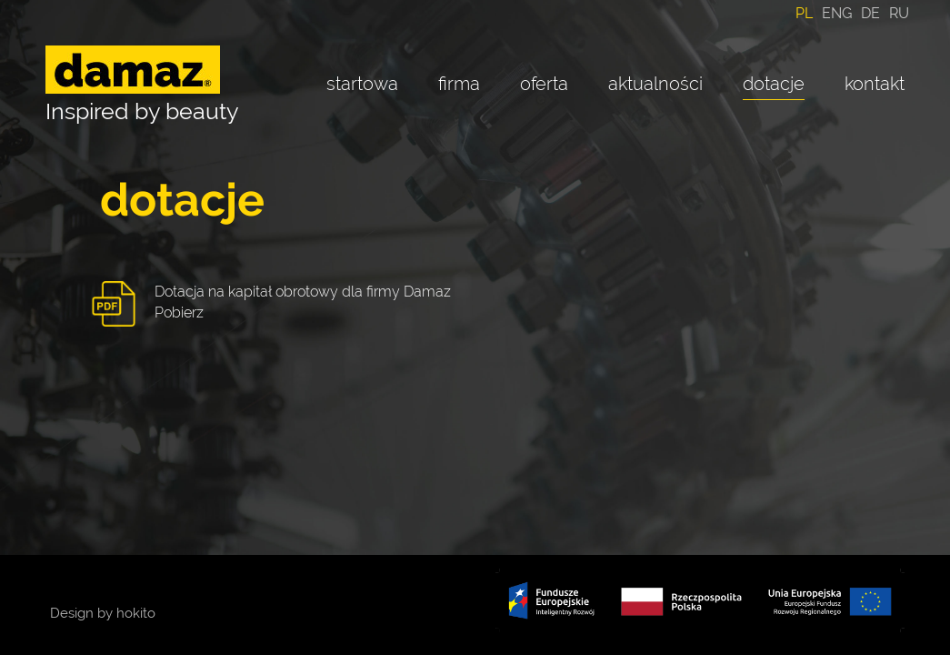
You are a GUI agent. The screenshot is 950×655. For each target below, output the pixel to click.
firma (459, 84)
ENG (837, 13)
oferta (544, 84)
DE (870, 13)
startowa (362, 84)
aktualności (655, 84)
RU (899, 13)
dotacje (774, 84)
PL (804, 13)
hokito (135, 613)
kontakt (875, 84)
